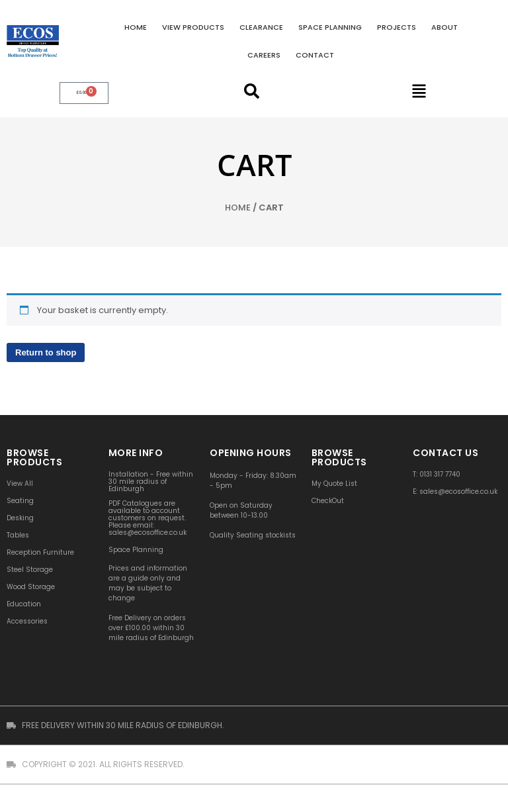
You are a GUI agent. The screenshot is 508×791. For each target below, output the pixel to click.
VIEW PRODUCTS (193, 27)
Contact (315, 55)
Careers (263, 55)
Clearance (261, 27)
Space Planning (330, 27)
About (444, 27)
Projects (396, 27)
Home (135, 27)
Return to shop (45, 352)
